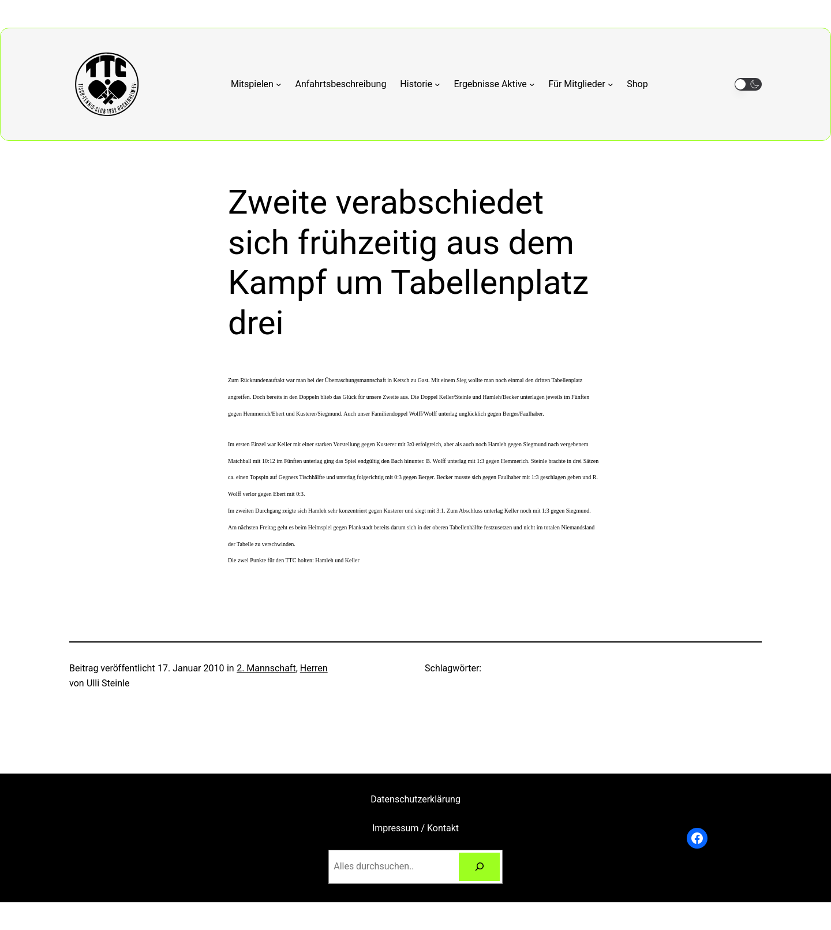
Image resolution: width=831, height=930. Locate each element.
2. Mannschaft (266, 668)
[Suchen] (479, 867)
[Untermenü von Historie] (420, 84)
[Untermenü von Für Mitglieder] (580, 84)
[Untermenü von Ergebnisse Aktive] (494, 84)
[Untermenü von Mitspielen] (256, 84)
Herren (314, 668)
